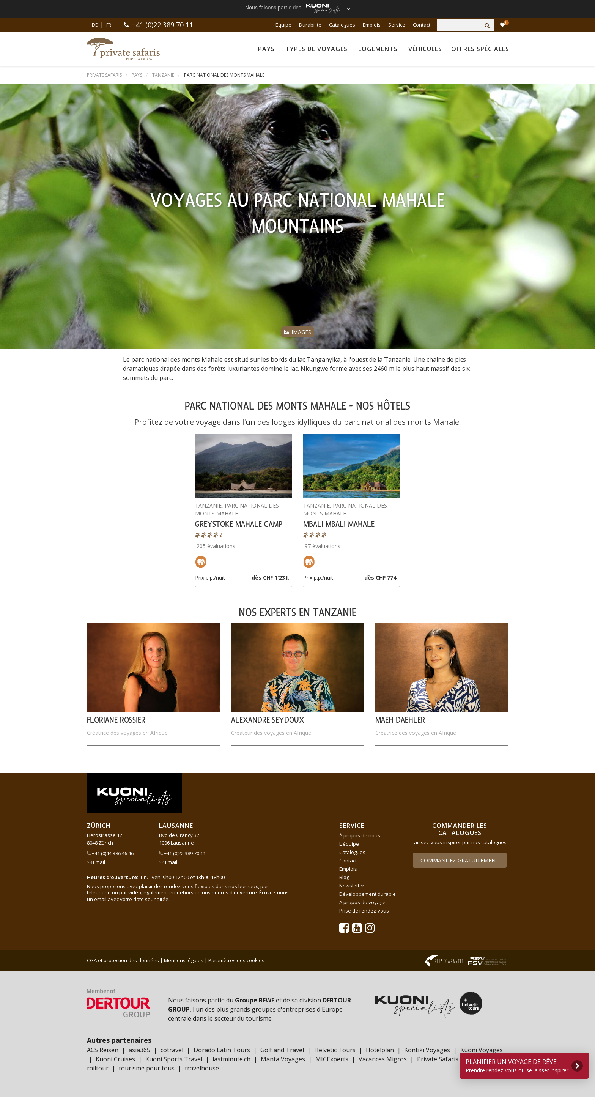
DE (95, 25)
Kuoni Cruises (115, 1059)
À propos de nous (359, 835)
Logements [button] (378, 49)
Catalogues (342, 24)
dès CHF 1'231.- (272, 577)
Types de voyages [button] (316, 49)
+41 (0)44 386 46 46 (110, 853)
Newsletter (351, 885)
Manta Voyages (283, 1059)
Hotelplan (380, 1050)
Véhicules (425, 49)
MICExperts (331, 1059)
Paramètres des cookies (236, 960)
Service (396, 24)
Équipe (283, 24)
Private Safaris (437, 1059)
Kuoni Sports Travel (173, 1059)
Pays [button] (266, 49)
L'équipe (349, 843)
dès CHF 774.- (382, 577)
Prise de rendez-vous (364, 910)
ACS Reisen (102, 1050)
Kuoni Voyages (481, 1050)
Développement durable (367, 894)
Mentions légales (183, 960)
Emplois (372, 24)
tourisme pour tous (147, 1068)
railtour (98, 1068)
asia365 (139, 1050)
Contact (421, 24)
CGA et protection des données (123, 960)
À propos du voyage (362, 902)
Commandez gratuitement (459, 860)
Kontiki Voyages (427, 1050)
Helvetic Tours (335, 1050)
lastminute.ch (231, 1059)
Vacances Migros (383, 1059)
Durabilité (310, 24)
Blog (344, 877)
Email (96, 862)
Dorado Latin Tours (222, 1050)
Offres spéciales (480, 49)
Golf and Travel (282, 1050)
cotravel (172, 1050)
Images (297, 332)
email (100, 899)
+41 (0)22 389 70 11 (162, 24)
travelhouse (202, 1068)
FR (108, 25)
